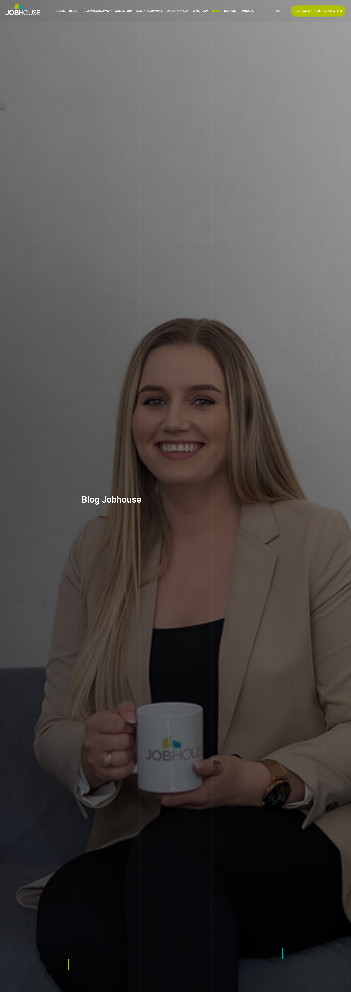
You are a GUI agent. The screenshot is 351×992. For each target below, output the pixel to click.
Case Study (124, 10)
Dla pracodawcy (97, 10)
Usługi (74, 10)
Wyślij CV (200, 10)
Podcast (249, 10)
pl (278, 10)
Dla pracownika (149, 10)
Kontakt (231, 10)
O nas (60, 10)
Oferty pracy (178, 10)
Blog (216, 10)
